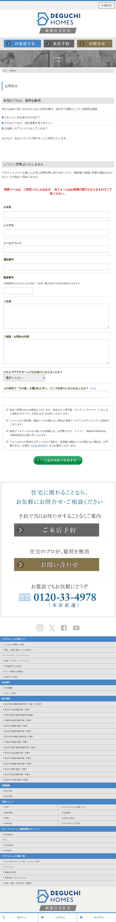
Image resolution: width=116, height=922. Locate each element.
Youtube (7, 850)
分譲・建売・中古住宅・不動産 (17, 883)
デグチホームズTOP (71, 823)
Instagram (8, 834)
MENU (107, 5)
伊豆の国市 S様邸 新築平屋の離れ (18, 715)
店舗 (6, 818)
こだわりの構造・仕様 (13, 644)
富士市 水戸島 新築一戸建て (16, 780)
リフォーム (8, 867)
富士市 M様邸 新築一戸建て (15, 726)
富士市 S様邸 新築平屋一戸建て (17, 731)
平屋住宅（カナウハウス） (15, 878)
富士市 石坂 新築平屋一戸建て (16, 753)
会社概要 (7, 688)
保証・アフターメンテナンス (16, 661)
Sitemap (7, 823)
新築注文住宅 (9, 872)
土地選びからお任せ (12, 666)
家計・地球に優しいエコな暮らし (18, 650)
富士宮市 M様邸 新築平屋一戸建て (18, 737)
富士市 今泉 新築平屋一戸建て (16, 710)
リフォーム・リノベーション (16, 655)
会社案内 (66, 813)
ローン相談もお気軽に (13, 671)
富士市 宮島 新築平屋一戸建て (16, 774)
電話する (14, 917)
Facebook (8, 845)
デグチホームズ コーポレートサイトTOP (21, 861)
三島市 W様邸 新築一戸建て (16, 742)
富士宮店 (7, 796)
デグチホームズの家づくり (74, 807)
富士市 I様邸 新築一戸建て (15, 769)
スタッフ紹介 (9, 693)
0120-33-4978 (39, 445)
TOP (4, 71)
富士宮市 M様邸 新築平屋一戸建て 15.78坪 (22, 704)
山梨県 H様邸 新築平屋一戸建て (17, 720)
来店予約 (91, 917)
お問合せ (52, 917)
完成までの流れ (10, 677)
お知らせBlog (68, 818)
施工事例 (8, 813)
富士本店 (7, 791)
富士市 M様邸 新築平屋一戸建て (17, 764)
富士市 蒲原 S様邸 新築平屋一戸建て (19, 747)
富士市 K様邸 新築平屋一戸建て (17, 758)
